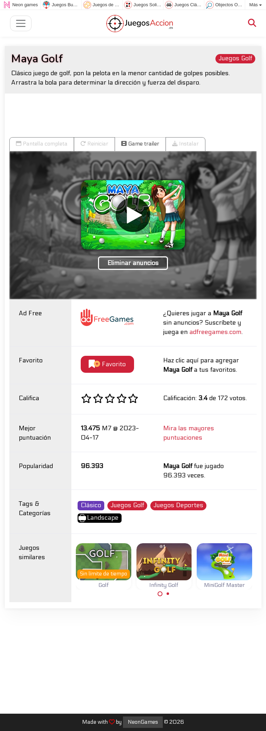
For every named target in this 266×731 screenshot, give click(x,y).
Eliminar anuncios (133, 263)
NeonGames (143, 722)
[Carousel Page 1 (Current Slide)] (160, 593)
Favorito (107, 364)
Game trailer (140, 144)
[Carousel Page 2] (168, 593)
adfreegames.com (215, 332)
